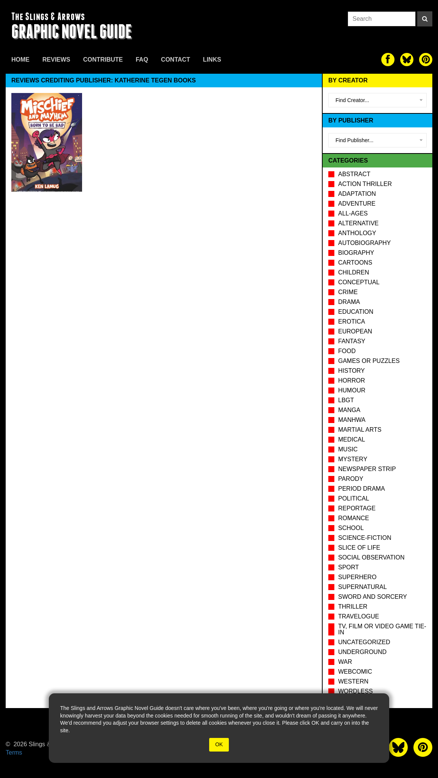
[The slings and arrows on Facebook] (388, 59)
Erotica (351, 321)
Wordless (355, 691)
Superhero (357, 577)
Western (353, 681)
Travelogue (358, 616)
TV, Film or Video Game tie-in (382, 629)
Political (353, 498)
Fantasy (351, 341)
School (351, 528)
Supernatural (362, 587)
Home (20, 59)
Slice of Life (359, 547)
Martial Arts (359, 429)
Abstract (354, 174)
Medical (351, 439)
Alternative (358, 223)
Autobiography (364, 243)
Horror (351, 380)
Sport (348, 567)
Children (353, 272)
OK (219, 744)
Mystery (352, 459)
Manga (349, 410)
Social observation (371, 557)
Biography (356, 253)
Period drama (361, 488)
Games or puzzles (369, 361)
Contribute (103, 59)
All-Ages (353, 213)
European (355, 331)
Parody (350, 479)
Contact (175, 59)
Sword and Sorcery (372, 597)
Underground (362, 652)
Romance (353, 518)
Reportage (357, 508)
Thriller (352, 606)
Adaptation (357, 194)
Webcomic (355, 671)
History (351, 370)
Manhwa (351, 420)
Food (347, 351)
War (345, 662)
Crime (348, 292)
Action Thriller (365, 184)
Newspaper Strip (367, 469)
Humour (351, 390)
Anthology (357, 233)
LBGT (346, 400)
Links (212, 59)
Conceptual (358, 282)
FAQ (142, 59)
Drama (349, 302)
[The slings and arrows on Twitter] (406, 59)
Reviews (56, 59)
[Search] (424, 18)
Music (348, 449)
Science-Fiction (364, 538)
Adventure (357, 203)
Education (355, 311)
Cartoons (355, 262)
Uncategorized (364, 642)
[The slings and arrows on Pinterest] (425, 59)
